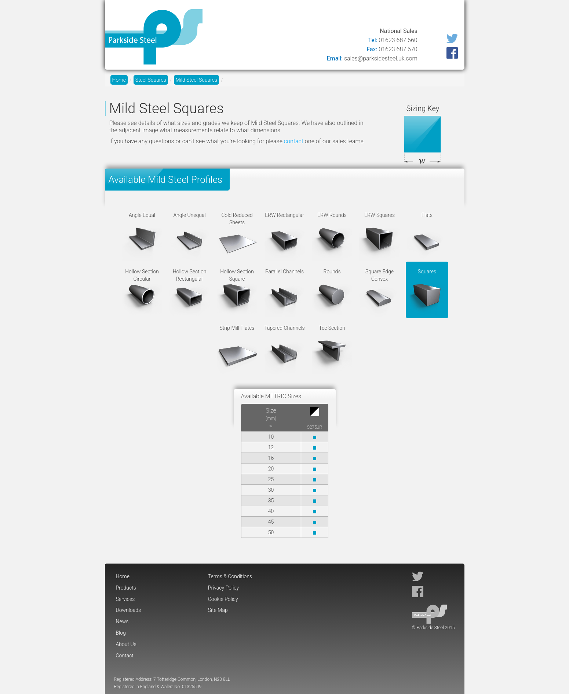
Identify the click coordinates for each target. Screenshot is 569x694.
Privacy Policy (223, 588)
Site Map (218, 610)
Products (251, 15)
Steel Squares (150, 80)
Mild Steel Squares (197, 80)
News (358, 15)
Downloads (323, 15)
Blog (382, 15)
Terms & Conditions (230, 576)
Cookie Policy (223, 599)
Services (286, 15)
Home (219, 15)
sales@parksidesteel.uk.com (380, 58)
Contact (446, 15)
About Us (411, 15)
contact (293, 141)
